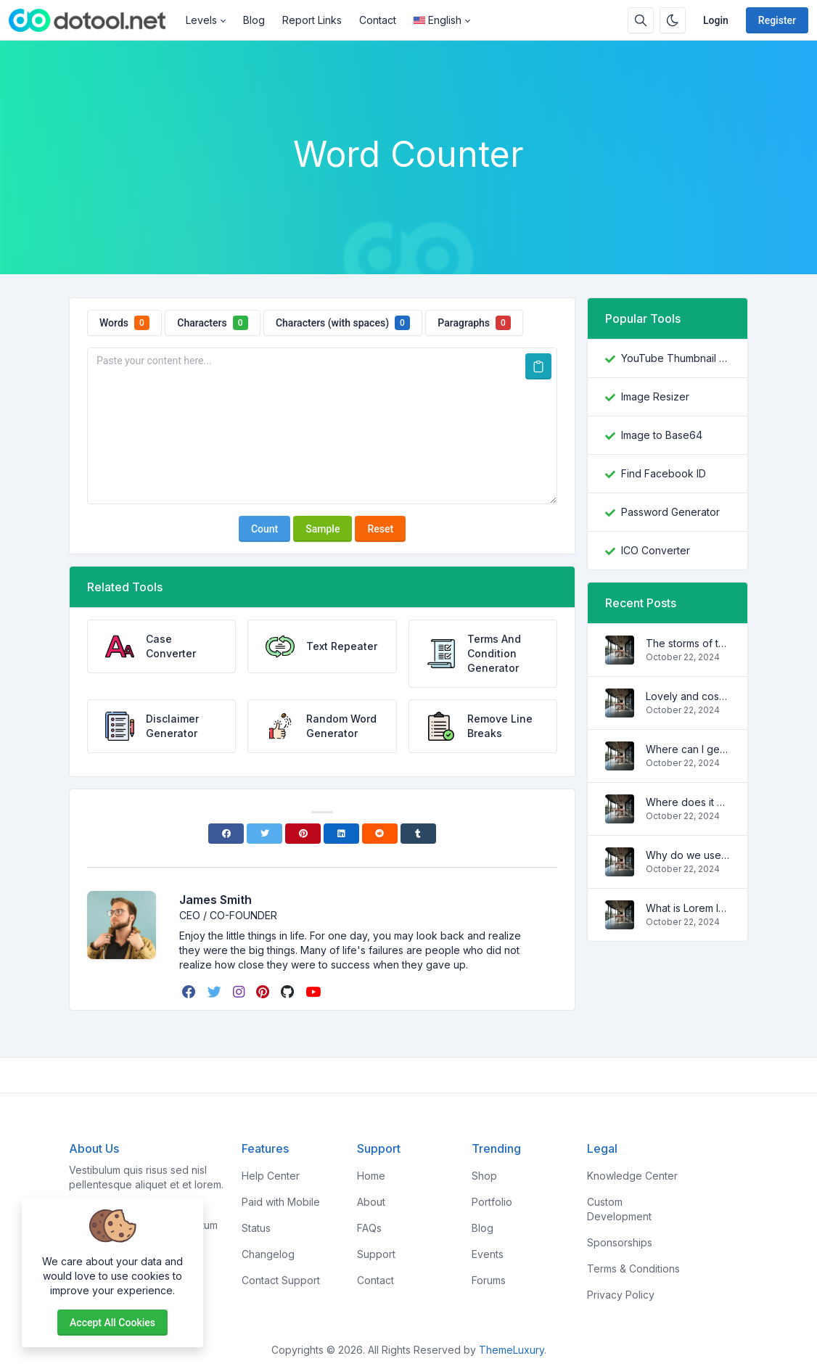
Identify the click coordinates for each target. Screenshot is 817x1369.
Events (488, 1254)
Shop (484, 1175)
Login (715, 20)
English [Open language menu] (437, 20)
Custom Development (619, 1209)
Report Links (312, 20)
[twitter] (216, 992)
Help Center (271, 1175)
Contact (377, 20)
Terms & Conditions (633, 1268)
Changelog (268, 1254)
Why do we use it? (688, 855)
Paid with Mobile (281, 1202)
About (371, 1202)
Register (777, 20)
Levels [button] (201, 20)
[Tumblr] (418, 833)
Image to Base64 (661, 435)
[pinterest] (264, 992)
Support (376, 1254)
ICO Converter (655, 550)
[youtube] (315, 992)
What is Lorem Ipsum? (688, 908)
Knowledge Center (632, 1175)
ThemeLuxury (511, 1350)
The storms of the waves (688, 643)
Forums (489, 1280)
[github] (289, 992)
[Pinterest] (303, 833)
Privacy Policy (620, 1294)
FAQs (369, 1228)
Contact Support (281, 1280)
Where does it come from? (688, 802)
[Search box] (641, 20)
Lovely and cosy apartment (688, 696)
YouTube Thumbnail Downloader (675, 358)
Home (371, 1175)
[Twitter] (264, 833)
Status (256, 1228)
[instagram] (240, 992)
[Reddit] (380, 833)
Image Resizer (655, 396)
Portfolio (492, 1202)
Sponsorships (619, 1242)
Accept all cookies (112, 1322)
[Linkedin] (341, 833)
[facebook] (190, 992)
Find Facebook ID (663, 473)
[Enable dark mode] (673, 20)
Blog (254, 20)
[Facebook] (226, 833)
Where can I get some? (688, 749)
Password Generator (670, 512)
